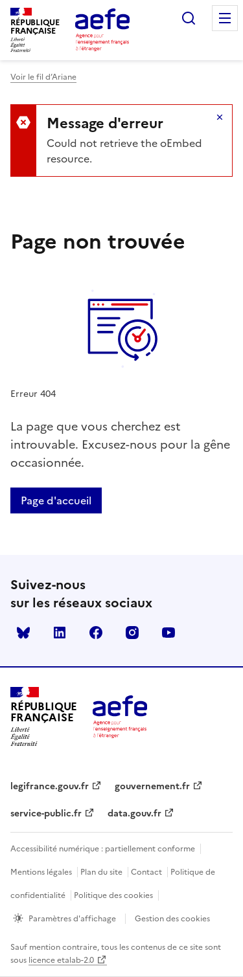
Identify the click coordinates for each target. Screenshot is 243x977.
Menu (225, 18)
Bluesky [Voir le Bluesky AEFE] (23, 633)
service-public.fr (46, 813)
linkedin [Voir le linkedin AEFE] (60, 633)
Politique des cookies (113, 895)
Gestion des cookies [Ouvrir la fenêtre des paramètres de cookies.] (172, 919)
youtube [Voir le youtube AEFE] (168, 633)
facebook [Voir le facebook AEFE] (96, 633)
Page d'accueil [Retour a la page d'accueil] (56, 500)
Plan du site (101, 872)
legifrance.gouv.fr (49, 786)
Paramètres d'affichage (72, 919)
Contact (146, 872)
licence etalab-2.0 (61, 960)
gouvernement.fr (152, 786)
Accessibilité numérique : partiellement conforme (102, 849)
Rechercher (189, 18)
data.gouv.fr (134, 813)
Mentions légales (41, 872)
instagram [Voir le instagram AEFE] (132, 633)
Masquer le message (219, 117)
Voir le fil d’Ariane (43, 77)
